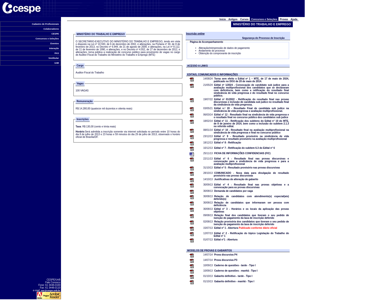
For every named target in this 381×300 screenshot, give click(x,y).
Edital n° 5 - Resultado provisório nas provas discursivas (247, 167)
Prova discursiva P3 (225, 260)
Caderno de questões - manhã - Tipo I (235, 270)
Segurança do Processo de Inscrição (263, 38)
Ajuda (294, 19)
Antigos (233, 19)
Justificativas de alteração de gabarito (236, 179)
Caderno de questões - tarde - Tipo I (234, 265)
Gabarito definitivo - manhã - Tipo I (234, 281)
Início (222, 19)
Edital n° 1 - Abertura (245, 228)
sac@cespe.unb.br (50, 290)
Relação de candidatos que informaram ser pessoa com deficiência (251, 204)
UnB (57, 63)
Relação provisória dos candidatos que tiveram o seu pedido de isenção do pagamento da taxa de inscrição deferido (251, 223)
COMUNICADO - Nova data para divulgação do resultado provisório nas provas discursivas (251, 174)
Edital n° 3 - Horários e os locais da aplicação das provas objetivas (251, 210)
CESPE (55, 34)
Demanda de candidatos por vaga (233, 191)
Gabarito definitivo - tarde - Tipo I (233, 276)
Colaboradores (51, 29)
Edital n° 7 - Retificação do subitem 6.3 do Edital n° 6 (244, 148)
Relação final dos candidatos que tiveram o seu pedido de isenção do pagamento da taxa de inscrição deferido (251, 216)
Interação (54, 48)
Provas (283, 19)
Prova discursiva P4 (225, 254)
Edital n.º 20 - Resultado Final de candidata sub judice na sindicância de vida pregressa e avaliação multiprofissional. (251, 109)
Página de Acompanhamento (206, 42)
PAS (57, 53)
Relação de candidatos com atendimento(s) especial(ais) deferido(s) (251, 197)
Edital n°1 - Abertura (225, 239)
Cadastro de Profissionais (45, 24)
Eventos (55, 43)
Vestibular (54, 58)
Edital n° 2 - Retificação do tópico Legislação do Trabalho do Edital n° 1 (251, 234)
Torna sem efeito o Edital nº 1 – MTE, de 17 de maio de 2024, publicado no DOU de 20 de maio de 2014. (251, 80)
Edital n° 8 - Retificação (227, 142)
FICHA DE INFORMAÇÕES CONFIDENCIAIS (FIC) (242, 153)
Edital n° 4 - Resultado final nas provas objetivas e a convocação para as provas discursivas (251, 186)
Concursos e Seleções (47, 38)
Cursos (244, 19)
